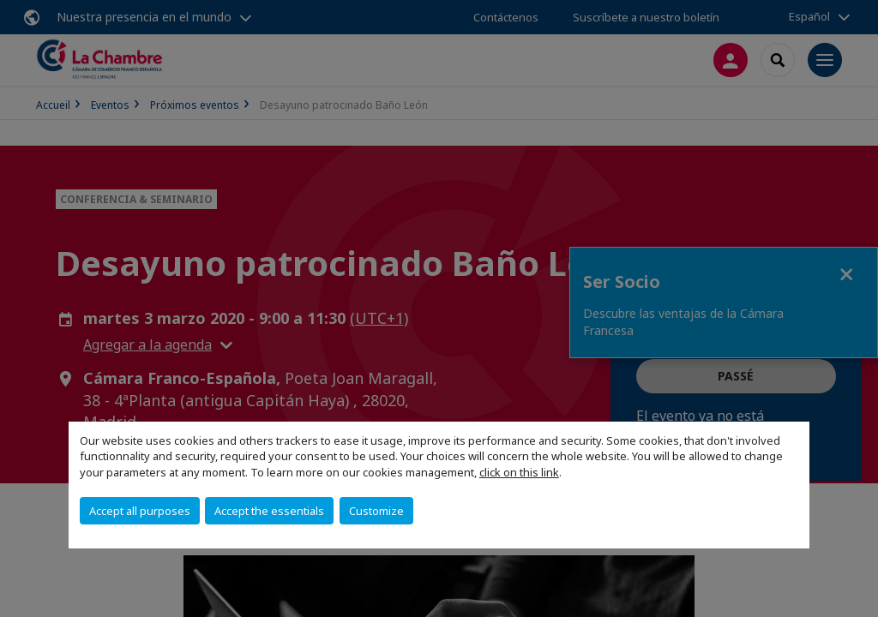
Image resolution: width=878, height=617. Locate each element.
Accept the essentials (269, 510)
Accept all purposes (139, 510)
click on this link (519, 472)
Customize (376, 510)
